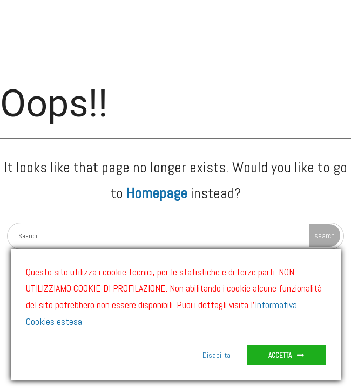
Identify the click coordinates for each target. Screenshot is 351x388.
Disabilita (216, 355)
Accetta (280, 355)
